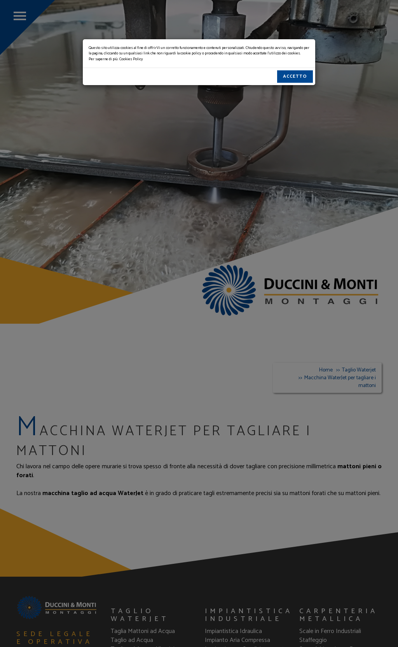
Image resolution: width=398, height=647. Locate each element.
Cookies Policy (131, 59)
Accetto (295, 76)
